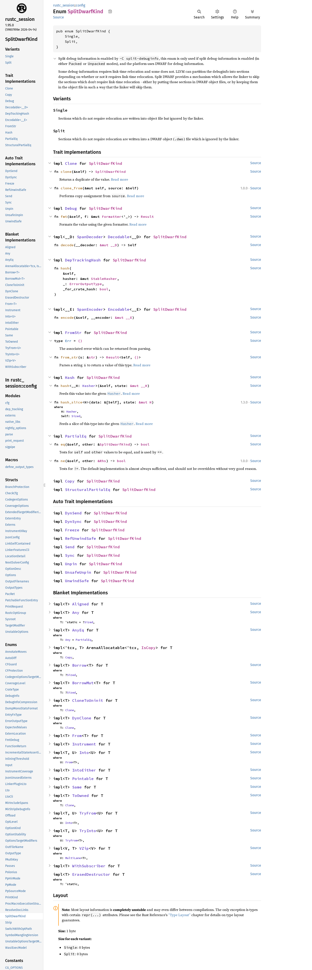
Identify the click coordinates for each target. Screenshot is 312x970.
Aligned (80, 603)
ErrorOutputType (85, 284)
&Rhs (102, 461)
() (80, 341)
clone (66, 171)
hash (65, 268)
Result (147, 216)
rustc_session (63, 5)
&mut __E (123, 317)
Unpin (71, 563)
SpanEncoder (90, 309)
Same (77, 787)
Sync (70, 555)
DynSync (73, 521)
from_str (69, 357)
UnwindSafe (77, 580)
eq (63, 444)
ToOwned (80, 795)
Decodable (118, 236)
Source (58, 17)
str (92, 357)
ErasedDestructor (91, 874)
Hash (70, 377)
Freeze (72, 529)
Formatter (111, 216)
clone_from (71, 188)
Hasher (88, 385)
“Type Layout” (179, 914)
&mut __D (108, 245)
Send (70, 546)
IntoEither (84, 770)
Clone (71, 163)
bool (104, 289)
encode (67, 317)
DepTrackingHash (83, 260)
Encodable (118, 309)
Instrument (84, 744)
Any (75, 612)
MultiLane (73, 858)
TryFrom (87, 813)
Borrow (79, 665)
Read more (119, 179)
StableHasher (104, 278)
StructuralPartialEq (87, 489)
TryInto (87, 830)
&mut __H (138, 385)
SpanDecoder (90, 236)
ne (63, 461)
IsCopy (148, 647)
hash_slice (71, 402)
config (80, 5)
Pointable (83, 778)
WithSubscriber (89, 865)
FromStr (73, 332)
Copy (70, 481)
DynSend (73, 513)
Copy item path (110, 11)
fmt (64, 216)
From (77, 735)
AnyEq (78, 630)
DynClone (81, 718)
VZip (84, 848)
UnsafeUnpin (78, 572)
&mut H (145, 402)
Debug (71, 208)
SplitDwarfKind (105, 163)
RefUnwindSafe (80, 538)
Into (84, 752)
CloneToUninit (87, 700)
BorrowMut (83, 682)
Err (68, 341)
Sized (76, 416)
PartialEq (75, 436)
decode (67, 245)
